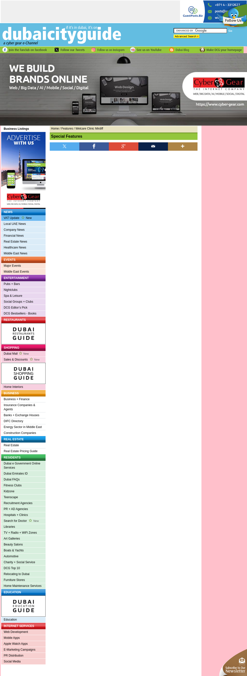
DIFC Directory (13, 421)
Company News (14, 229)
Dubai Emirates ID (16, 473)
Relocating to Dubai (17, 574)
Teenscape (11, 497)
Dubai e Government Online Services (22, 465)
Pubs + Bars (12, 284)
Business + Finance (17, 399)
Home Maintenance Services (22, 586)
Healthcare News (15, 247)
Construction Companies (20, 433)
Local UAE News (15, 224)
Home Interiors (13, 387)
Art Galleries (12, 538)
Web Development (16, 632)
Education (10, 619)
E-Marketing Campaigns (19, 649)
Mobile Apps (12, 638)
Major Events (12, 265)
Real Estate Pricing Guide (20, 451)
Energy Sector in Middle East (23, 427)
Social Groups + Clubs (18, 301)
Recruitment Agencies (18, 503)
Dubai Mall (16, 353)
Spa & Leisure (13, 295)
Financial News (14, 235)
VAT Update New (18, 218)
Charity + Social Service (19, 562)
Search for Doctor (21, 521)
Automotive (11, 556)
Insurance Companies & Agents (19, 407)
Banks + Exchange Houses (21, 415)
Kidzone (9, 491)
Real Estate (11, 445)
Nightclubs (10, 290)
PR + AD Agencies (16, 509)
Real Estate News (15, 241)
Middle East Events (16, 271)
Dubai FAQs (12, 479)
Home (55, 128)
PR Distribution (13, 655)
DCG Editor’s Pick (15, 307)
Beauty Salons (13, 544)
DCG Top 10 (12, 568)
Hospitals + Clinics (16, 515)
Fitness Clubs (13, 485)
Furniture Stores (14, 580)
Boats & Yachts (14, 550)
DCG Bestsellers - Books (20, 313)
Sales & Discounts (22, 359)
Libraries (9, 526)
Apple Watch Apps (16, 643)
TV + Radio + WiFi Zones (20, 532)
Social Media (12, 661)
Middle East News (15, 253)
